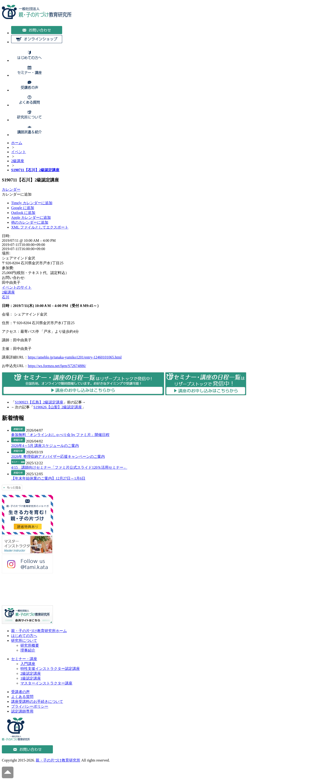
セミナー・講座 (24, 659)
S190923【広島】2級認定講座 (39, 402)
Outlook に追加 (23, 213)
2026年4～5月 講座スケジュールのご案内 (45, 446)
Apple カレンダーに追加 (31, 217)
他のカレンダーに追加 (29, 222)
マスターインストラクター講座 (46, 683)
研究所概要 (29, 645)
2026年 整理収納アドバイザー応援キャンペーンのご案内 (58, 456)
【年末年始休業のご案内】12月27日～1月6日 (48, 478)
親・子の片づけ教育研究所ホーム (39, 631)
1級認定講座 (30, 678)
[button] (17, 194)
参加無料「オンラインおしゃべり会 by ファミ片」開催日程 (60, 435)
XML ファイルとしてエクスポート (39, 227)
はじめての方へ (24, 636)
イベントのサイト (17, 287)
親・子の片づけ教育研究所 (58, 760)
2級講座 (8, 292)
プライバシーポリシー (29, 706)
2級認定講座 (30, 673)
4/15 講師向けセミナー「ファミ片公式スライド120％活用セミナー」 (69, 467)
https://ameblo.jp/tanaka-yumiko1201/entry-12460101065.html (75, 357)
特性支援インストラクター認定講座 (50, 669)
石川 (5, 297)
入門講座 (27, 664)
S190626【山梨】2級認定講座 (57, 407)
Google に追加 (22, 208)
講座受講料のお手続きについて (37, 702)
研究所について (24, 640)
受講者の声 (20, 692)
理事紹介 (27, 650)
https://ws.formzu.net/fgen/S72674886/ (57, 366)
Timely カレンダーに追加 (31, 203)
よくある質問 (22, 697)
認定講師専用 (22, 711)
